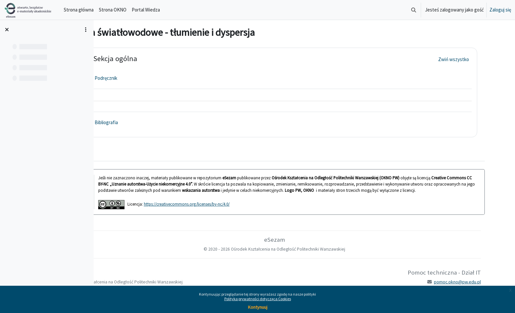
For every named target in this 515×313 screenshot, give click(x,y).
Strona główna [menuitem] (79, 10)
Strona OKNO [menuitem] (112, 10)
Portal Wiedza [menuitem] (146, 10)
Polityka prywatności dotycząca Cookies (257, 298)
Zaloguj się (500, 10)
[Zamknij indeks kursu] (7, 29)
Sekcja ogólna (150, 58)
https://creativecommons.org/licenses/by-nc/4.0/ (221, 210)
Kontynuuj (257, 307)
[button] (413, 10)
